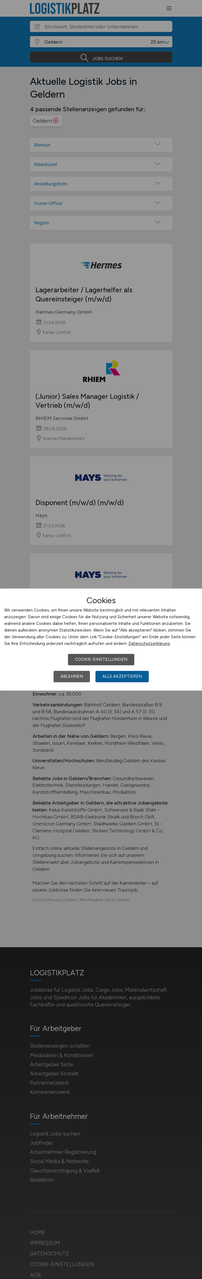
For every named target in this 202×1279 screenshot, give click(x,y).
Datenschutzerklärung (149, 643)
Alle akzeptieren (122, 676)
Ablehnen (71, 676)
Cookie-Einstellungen (101, 659)
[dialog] (101, 639)
